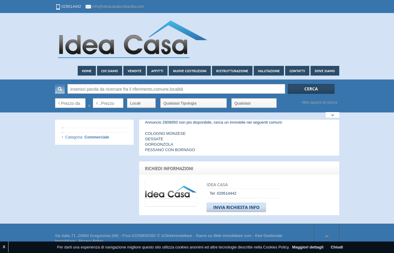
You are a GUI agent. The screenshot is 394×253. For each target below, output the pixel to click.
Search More (332, 115)
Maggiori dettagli (308, 247)
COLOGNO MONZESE (165, 133)
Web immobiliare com (232, 235)
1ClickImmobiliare (176, 235)
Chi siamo (109, 71)
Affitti (157, 71)
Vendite (135, 71)
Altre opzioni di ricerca (319, 102)
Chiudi (337, 247)
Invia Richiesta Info (236, 207)
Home (87, 71)
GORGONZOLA (159, 144)
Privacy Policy (91, 241)
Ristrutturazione (232, 71)
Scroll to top (326, 236)
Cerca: (60, 89)
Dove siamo (325, 71)
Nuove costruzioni (190, 71)
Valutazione (269, 71)
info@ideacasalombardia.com (118, 6)
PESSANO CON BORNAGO (170, 150)
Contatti (297, 71)
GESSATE (154, 139)
